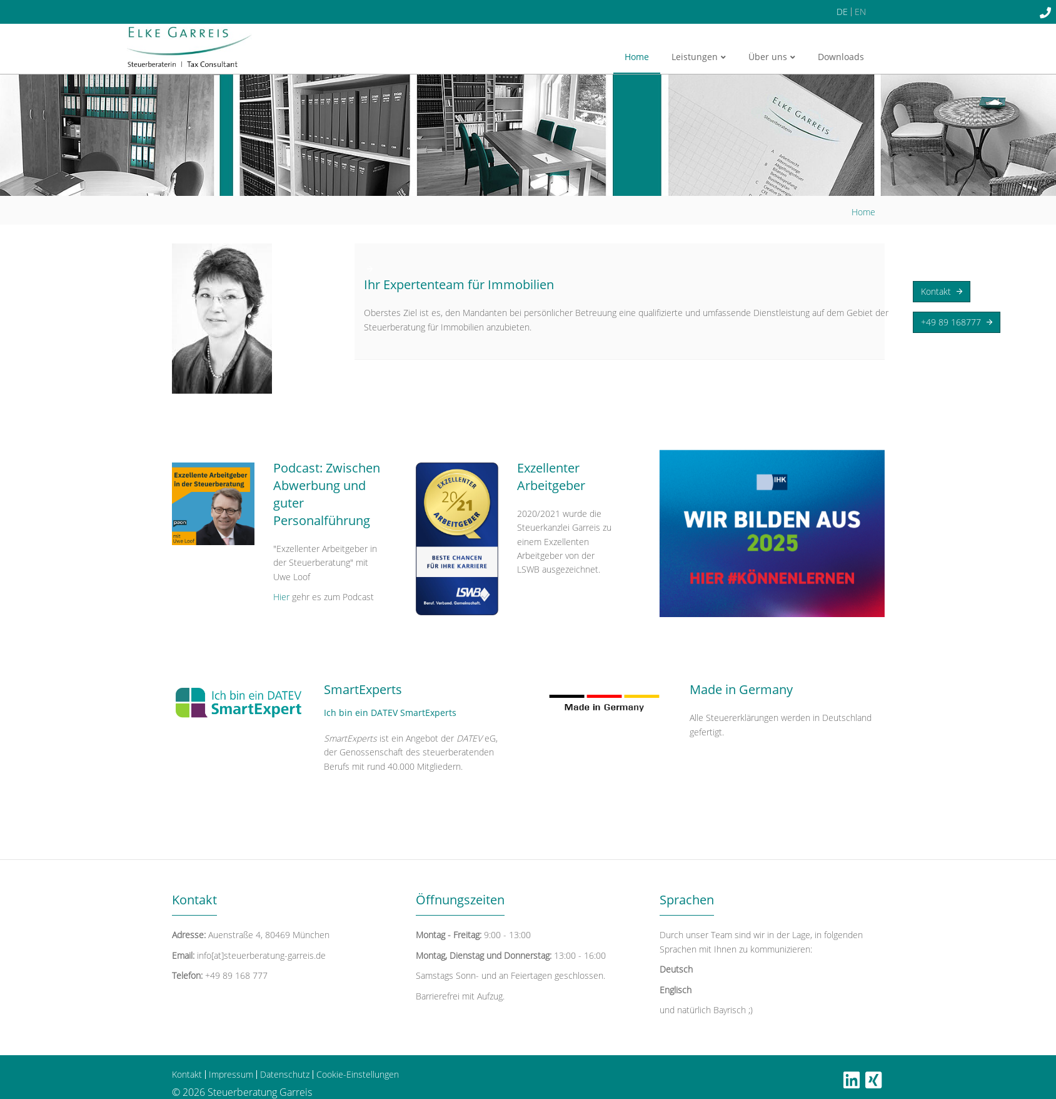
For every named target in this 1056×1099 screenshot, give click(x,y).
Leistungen (698, 57)
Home (637, 57)
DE (842, 12)
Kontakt (941, 291)
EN (860, 12)
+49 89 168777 (956, 322)
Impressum (231, 1074)
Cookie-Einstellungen (357, 1074)
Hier (282, 597)
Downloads (841, 57)
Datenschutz (284, 1074)
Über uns (771, 57)
